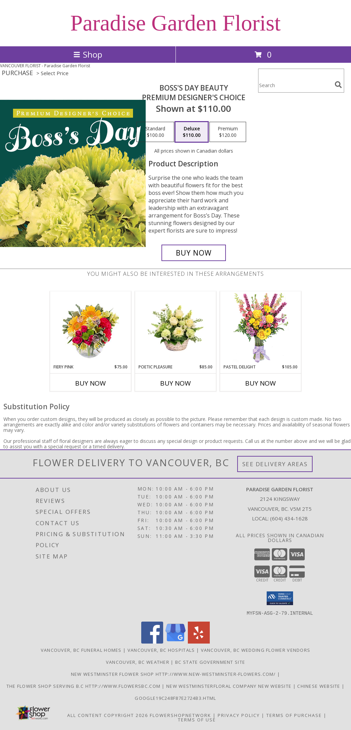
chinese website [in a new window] (319, 686)
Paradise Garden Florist (175, 23)
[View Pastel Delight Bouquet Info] (260, 328)
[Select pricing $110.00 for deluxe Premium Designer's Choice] (192, 132)
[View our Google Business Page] (175, 641)
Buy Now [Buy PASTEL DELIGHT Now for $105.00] (260, 383)
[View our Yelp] (199, 641)
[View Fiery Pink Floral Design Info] (90, 328)
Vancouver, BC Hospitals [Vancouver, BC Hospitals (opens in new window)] (161, 650)
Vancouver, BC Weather (137, 662)
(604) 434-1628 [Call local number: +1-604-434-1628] (289, 518)
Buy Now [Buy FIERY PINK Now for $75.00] (90, 383)
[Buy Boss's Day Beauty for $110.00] (193, 253)
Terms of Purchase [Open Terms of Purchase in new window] (294, 715)
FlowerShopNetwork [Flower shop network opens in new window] (180, 715)
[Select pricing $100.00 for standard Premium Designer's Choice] (155, 132)
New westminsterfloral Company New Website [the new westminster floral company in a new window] (229, 686)
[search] (338, 85)
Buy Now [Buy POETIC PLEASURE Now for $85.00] (175, 383)
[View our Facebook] (152, 641)
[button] (280, 598)
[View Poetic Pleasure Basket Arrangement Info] (175, 327)
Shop (87, 54)
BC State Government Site (210, 662)
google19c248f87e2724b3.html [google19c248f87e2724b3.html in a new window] (175, 698)
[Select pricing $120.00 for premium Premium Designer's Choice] (228, 132)
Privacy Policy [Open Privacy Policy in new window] (239, 715)
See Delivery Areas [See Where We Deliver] (275, 464)
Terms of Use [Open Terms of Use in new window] (197, 719)
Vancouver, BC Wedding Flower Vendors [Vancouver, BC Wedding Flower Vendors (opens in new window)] (256, 650)
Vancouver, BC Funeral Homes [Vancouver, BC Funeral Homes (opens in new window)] (81, 650)
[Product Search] (295, 85)
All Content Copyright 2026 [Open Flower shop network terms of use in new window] (107, 715)
